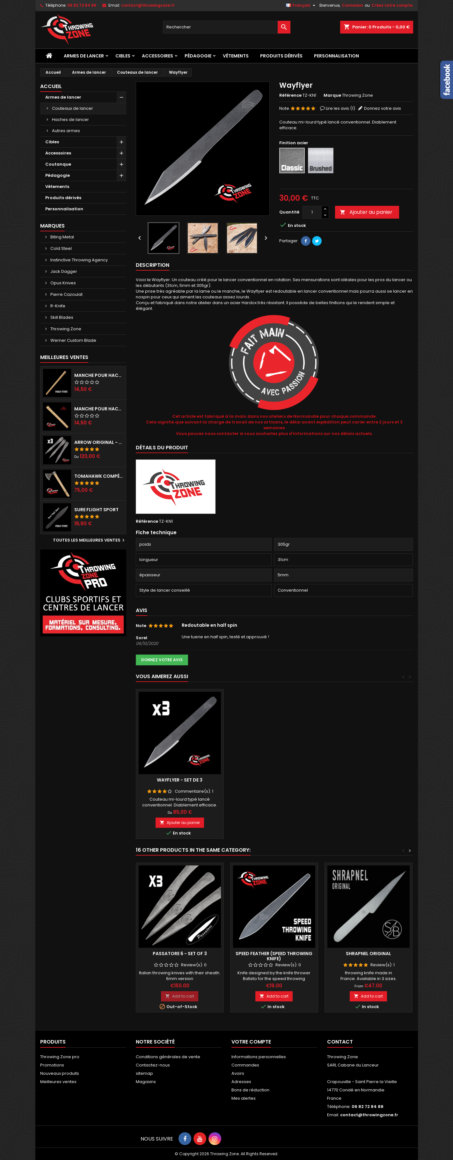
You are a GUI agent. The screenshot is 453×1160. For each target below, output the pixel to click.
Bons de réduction (250, 1090)
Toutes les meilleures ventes (89, 540)
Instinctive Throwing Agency (78, 260)
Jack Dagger (63, 271)
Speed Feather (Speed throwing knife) (274, 956)
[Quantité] (312, 212)
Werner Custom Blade (72, 340)
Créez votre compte (392, 5)
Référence (290, 95)
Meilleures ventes (58, 1082)
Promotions (52, 1065)
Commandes (245, 1065)
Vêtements (236, 56)
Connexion (352, 5)
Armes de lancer (84, 56)
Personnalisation (336, 56)
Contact (340, 1041)
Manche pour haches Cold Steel (98, 375)
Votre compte (251, 1041)
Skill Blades (61, 317)
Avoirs (237, 1073)
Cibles (122, 56)
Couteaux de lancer (72, 108)
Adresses (241, 1082)
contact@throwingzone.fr (148, 5)
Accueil (51, 86)
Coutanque (58, 164)
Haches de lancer (70, 119)
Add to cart (179, 996)
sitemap (144, 1073)
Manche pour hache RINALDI (98, 408)
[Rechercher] (226, 27)
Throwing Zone (65, 329)
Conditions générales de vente (168, 1057)
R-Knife (57, 306)
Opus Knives (62, 283)
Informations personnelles (258, 1057)
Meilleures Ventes (64, 357)
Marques (52, 225)
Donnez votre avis (382, 108)
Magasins (146, 1082)
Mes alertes (243, 1098)
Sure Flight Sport (96, 509)
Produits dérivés (281, 56)
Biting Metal (61, 237)
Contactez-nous (153, 1065)
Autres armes (66, 131)
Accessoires (157, 56)
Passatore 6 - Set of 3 (180, 953)
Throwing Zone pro (59, 1057)
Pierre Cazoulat (66, 294)
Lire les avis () (340, 108)
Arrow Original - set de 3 (98, 442)
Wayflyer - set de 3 (179, 780)
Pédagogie (198, 56)
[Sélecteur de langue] (301, 5)
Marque (332, 95)
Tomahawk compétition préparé (98, 476)
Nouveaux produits (59, 1073)
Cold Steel (60, 248)
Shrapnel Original (368, 953)
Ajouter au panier (366, 212)
